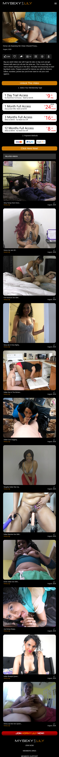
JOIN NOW (29, 745)
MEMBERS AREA (29, 751)
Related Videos (11, 156)
